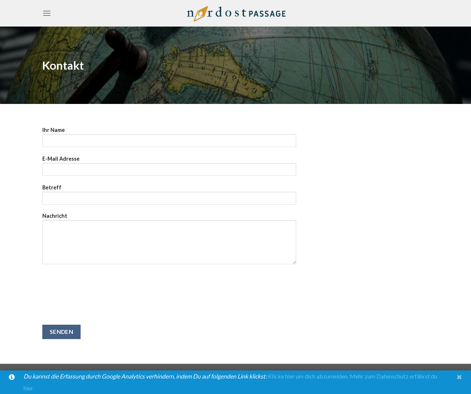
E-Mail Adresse (169, 168)
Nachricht (169, 241)
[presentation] (72, 298)
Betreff (169, 197)
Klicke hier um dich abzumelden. (308, 376)
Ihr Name (169, 139)
